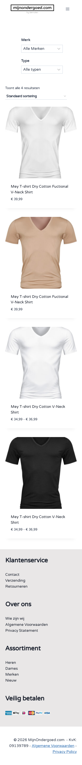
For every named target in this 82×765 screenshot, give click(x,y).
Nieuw (10, 680)
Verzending (15, 580)
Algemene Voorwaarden (26, 624)
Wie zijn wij (14, 618)
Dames (11, 668)
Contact (12, 574)
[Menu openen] (67, 8)
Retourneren (16, 586)
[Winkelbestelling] (36, 96)
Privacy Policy (64, 751)
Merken (12, 674)
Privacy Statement (21, 630)
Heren (10, 662)
